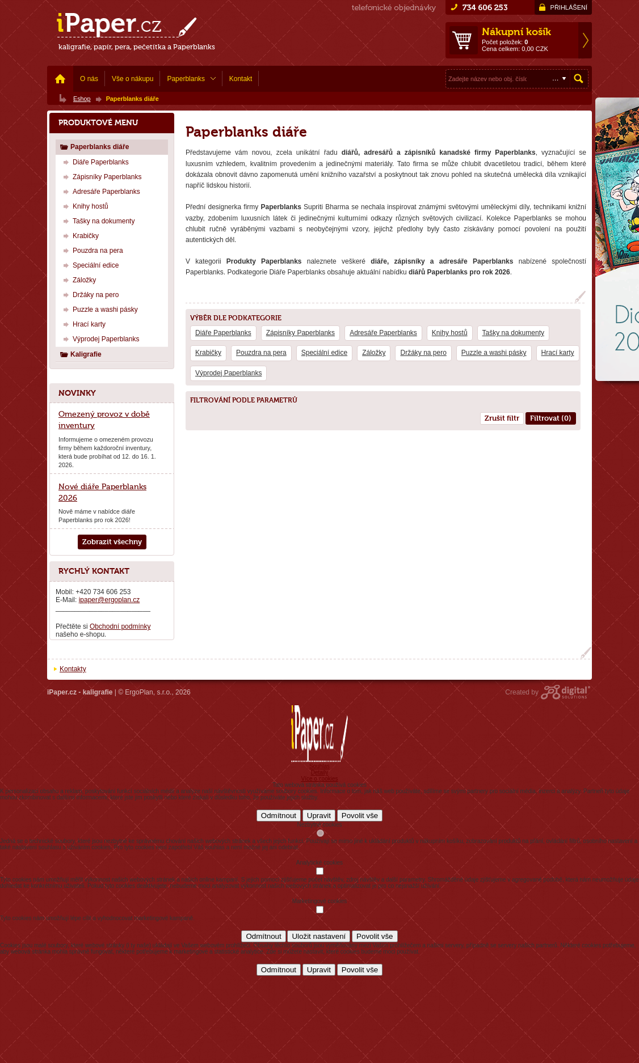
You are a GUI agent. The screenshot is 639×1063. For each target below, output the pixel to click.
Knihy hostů (450, 333)
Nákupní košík (516, 31)
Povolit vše (360, 815)
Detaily (320, 772)
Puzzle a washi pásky (494, 353)
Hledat (579, 79)
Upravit (319, 815)
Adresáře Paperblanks (383, 333)
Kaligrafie (81, 354)
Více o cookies (319, 779)
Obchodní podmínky (120, 626)
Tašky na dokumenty (513, 333)
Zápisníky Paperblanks (300, 333)
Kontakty (73, 669)
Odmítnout (278, 815)
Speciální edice (324, 353)
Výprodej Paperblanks (228, 373)
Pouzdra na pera (261, 353)
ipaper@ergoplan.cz (109, 600)
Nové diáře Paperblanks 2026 (102, 492)
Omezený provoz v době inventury (104, 419)
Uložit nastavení (319, 936)
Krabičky (208, 353)
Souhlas (319, 766)
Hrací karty (557, 353)
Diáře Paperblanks (223, 333)
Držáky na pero (423, 353)
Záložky (373, 353)
